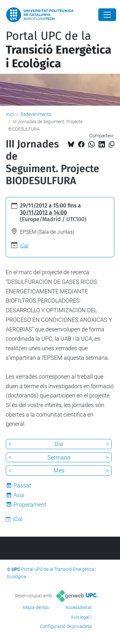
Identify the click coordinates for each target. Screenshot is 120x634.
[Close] (107, 14)
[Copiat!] (111, 144)
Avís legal (80, 617)
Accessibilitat (79, 607)
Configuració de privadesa (66, 626)
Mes (58, 470)
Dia (59, 444)
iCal (24, 246)
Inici (10, 114)
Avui (18, 495)
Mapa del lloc (36, 607)
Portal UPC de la (58, 50)
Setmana (58, 457)
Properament (29, 504)
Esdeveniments (36, 114)
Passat (22, 485)
